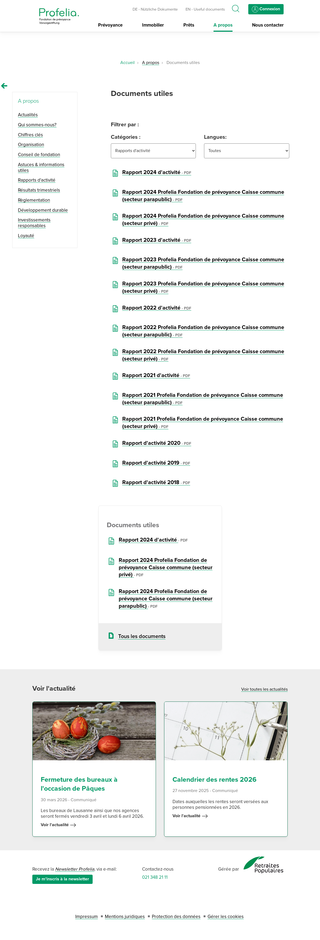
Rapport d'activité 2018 (156, 482)
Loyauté (26, 236)
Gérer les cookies (226, 916)
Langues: (215, 137)
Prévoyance (110, 25)
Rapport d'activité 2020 (156, 443)
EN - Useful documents (205, 9)
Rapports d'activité (36, 180)
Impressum (86, 916)
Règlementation (34, 200)
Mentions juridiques (125, 916)
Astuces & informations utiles (41, 167)
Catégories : (125, 137)
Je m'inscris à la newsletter (62, 879)
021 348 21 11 (155, 877)
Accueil (127, 62)
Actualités (28, 115)
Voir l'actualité (58, 825)
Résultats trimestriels (39, 190)
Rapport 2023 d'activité (156, 240)
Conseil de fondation (39, 154)
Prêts (188, 25)
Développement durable (43, 210)
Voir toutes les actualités (264, 689)
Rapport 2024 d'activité (156, 172)
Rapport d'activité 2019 (156, 463)
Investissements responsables (34, 222)
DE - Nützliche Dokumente (155, 9)
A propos (223, 25)
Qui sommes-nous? (37, 125)
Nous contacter (268, 25)
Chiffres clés (30, 135)
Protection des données (176, 916)
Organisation (31, 144)
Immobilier (153, 25)
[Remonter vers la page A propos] (4, 86)
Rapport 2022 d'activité (156, 308)
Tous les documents (141, 636)
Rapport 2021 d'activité (156, 375)
